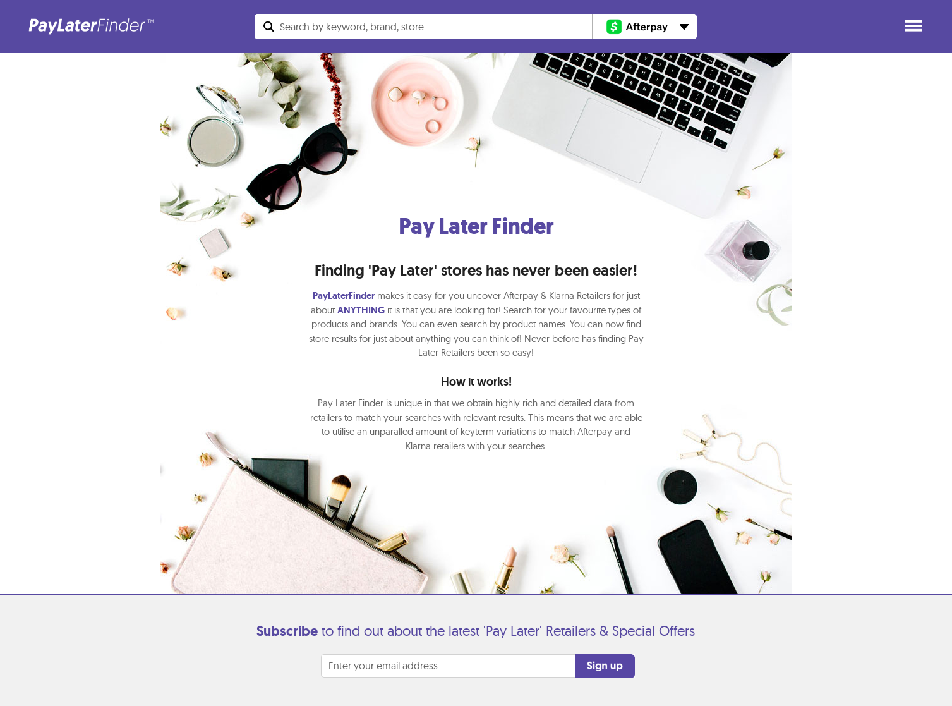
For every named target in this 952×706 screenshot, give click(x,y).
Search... (355, 26)
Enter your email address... (386, 665)
